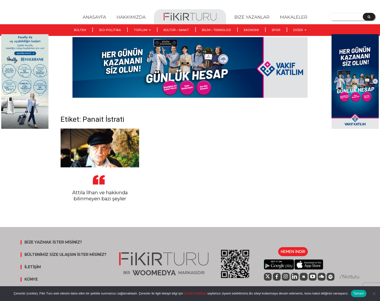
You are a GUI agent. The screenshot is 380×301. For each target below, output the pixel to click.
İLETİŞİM (32, 267)
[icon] (268, 277)
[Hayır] (374, 293)
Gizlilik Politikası (194, 293)
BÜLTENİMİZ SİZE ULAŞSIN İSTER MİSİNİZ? (65, 254)
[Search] (369, 17)
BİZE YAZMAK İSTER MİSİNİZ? (53, 242)
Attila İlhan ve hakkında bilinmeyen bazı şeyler (100, 196)
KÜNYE (31, 279)
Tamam (358, 293)
